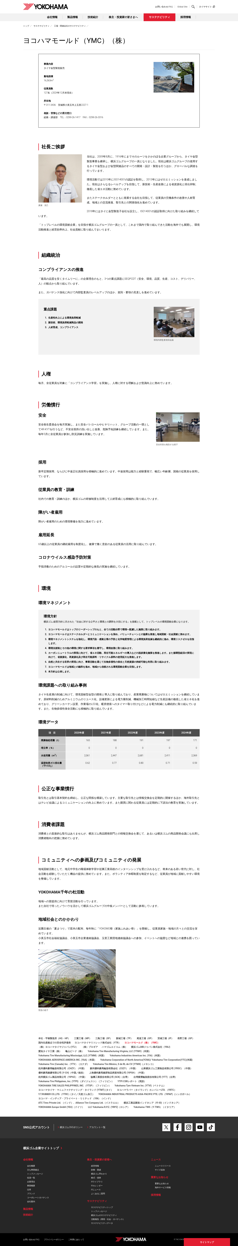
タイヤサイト (205, 6)
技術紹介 (93, 17)
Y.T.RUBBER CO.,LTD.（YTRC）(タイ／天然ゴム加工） (66, 1094)
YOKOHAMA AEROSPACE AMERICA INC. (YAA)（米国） (67, 1059)
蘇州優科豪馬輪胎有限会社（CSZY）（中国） (113, 1068)
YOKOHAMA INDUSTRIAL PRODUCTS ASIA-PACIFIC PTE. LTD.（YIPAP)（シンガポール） (144, 1094)
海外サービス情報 (163, 1187)
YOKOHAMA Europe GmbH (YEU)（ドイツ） (61, 1107)
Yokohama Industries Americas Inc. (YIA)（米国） (136, 1055)
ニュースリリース (163, 1166)
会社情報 (52, 17)
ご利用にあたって (76, 1239)
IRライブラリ (97, 1182)
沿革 (29, 1190)
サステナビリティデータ (102, 1223)
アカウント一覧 (97, 1127)
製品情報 (72, 17)
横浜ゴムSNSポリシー (71, 1127)
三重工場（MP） (82, 1038)
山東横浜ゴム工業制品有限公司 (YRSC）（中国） (166, 1068)
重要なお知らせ (162, 1183)
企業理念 (31, 1182)
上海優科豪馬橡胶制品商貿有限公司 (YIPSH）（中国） (117, 1072)
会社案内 (31, 1201)
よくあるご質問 (98, 1193)
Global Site (182, 6)
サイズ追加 (160, 1170)
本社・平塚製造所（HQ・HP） (54, 1038)
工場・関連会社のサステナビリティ (70, 26)
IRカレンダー (97, 1186)
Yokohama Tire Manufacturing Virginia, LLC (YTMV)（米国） (119, 1051)
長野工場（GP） (185, 1038)
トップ (26, 26)
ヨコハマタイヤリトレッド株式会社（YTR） (97, 1042)
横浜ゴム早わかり (99, 1174)
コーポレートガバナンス (38, 1197)
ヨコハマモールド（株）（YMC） (141, 1042)
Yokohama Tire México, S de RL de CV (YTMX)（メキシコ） (124, 1064)
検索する (193, 6)
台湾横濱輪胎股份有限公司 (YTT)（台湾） (155, 1077)
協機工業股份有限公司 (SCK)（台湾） (110, 1077)
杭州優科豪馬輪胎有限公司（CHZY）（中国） (62, 1068)
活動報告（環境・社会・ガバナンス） (108, 1219)
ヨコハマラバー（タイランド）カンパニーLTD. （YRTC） (146, 1090)
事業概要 (31, 1186)
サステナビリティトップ (102, 1207)
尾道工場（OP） (145, 1038)
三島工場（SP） (103, 1038)
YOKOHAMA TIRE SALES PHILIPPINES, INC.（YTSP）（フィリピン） (74, 1085)
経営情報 (95, 1166)
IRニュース (96, 1190)
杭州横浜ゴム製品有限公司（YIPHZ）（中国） (62, 1077)
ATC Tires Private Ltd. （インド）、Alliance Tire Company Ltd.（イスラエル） (79, 1102)
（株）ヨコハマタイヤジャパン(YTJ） (58, 1047)
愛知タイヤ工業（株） (49, 1051)
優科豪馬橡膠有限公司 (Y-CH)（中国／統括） (61, 1072)
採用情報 (185, 17)
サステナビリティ (159, 17)
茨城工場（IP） (166, 1038)
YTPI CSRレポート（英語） (132, 1081)
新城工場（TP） (124, 1038)
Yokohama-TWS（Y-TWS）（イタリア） (155, 1107)
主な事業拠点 (33, 1170)
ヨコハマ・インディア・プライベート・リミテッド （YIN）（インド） (75, 1098)
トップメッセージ (35, 1174)
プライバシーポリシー (54, 1239)
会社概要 (31, 1166)
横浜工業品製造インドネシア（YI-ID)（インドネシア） (152, 1102)
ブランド (31, 1193)
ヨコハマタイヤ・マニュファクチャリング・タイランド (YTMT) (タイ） (75, 1090)
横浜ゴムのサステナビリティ (104, 1215)
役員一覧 (31, 1178)
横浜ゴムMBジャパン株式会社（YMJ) (150, 1047)
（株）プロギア (90, 1047)
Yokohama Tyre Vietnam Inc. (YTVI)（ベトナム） (140, 1085)
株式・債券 (96, 1178)
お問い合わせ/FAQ (164, 6)
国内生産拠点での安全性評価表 (54, 1042)
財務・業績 (96, 1170)
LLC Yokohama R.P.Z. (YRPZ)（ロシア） (109, 1107)
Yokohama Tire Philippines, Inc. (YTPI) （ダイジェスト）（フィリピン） (76, 1081)
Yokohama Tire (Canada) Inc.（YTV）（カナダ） (63, 1064)
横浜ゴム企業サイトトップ (41, 1148)
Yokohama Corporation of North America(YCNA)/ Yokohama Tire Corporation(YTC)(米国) (146, 1059)
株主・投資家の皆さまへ (123, 17)
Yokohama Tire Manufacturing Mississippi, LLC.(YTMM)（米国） (72, 1055)
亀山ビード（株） (74, 1051)
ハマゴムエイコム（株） (114, 1047)
